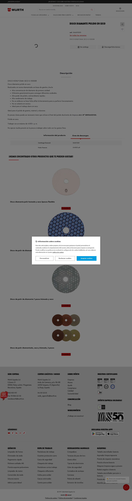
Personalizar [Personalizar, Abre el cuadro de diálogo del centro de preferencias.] (44, 258)
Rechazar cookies (65, 258)
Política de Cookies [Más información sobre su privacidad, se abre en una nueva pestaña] (58, 252)
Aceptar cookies (86, 258)
